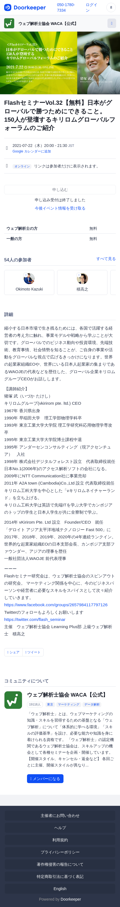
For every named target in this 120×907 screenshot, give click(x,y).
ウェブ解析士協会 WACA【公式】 (48, 23)
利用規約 (60, 840)
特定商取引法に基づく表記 (60, 876)
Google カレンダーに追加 (32, 151)
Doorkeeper (71, 899)
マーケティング (68, 704)
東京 (50, 704)
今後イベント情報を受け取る (60, 208)
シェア (13, 652)
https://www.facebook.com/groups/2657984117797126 (55, 604)
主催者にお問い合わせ (60, 815)
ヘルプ (60, 828)
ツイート (33, 652)
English (60, 888)
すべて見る (106, 258)
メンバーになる (45, 778)
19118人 (35, 704)
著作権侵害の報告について (60, 864)
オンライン (22, 166)
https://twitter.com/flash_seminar (34, 619)
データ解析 (92, 704)
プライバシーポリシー (60, 852)
